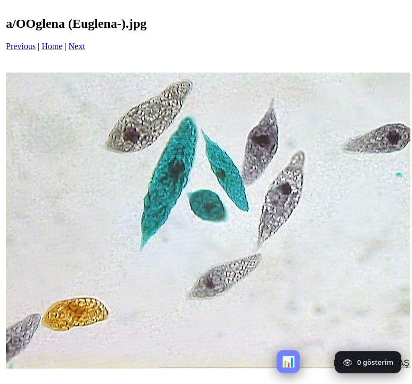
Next (77, 46)
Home (52, 46)
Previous (21, 46)
